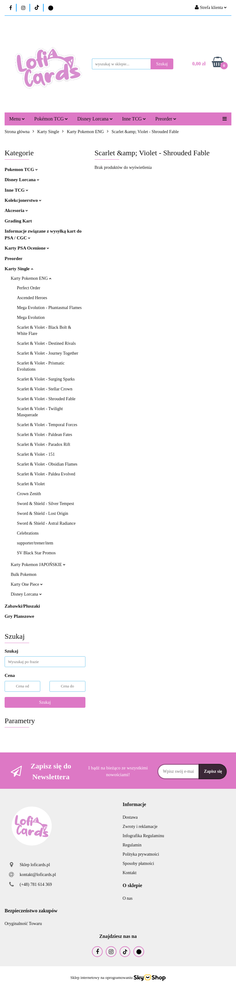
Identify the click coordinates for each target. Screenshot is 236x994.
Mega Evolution (31, 317)
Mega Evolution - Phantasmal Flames (49, 307)
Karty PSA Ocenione (27, 248)
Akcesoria (16, 210)
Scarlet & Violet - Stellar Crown (44, 389)
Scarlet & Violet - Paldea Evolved (46, 474)
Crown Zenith (29, 493)
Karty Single (19, 268)
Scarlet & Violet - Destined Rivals (46, 343)
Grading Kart (18, 220)
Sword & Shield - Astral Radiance (46, 523)
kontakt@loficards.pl (38, 874)
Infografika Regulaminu (143, 835)
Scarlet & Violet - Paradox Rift (43, 444)
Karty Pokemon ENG (31, 278)
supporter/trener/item (35, 543)
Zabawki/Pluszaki (22, 606)
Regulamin (132, 845)
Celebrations (28, 533)
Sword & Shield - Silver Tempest (45, 503)
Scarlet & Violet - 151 (36, 454)
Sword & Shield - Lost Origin (42, 513)
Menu (17, 118)
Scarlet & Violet (31, 484)
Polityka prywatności (141, 854)
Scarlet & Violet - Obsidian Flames (47, 464)
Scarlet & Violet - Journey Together (47, 353)
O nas (127, 898)
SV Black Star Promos (36, 553)
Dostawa (130, 817)
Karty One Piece (27, 584)
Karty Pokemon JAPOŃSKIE (38, 564)
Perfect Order (28, 288)
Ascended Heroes (32, 297)
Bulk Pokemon (24, 574)
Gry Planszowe (19, 616)
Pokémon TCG (51, 118)
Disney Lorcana (95, 118)
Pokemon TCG (21, 169)
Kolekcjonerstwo (23, 200)
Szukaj (45, 702)
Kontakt (129, 872)
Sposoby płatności (138, 863)
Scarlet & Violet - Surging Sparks (46, 379)
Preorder (165, 118)
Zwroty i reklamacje (140, 826)
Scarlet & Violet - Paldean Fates (44, 434)
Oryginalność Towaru (23, 923)
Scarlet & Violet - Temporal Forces (47, 424)
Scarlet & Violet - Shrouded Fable (46, 399)
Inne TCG (134, 118)
